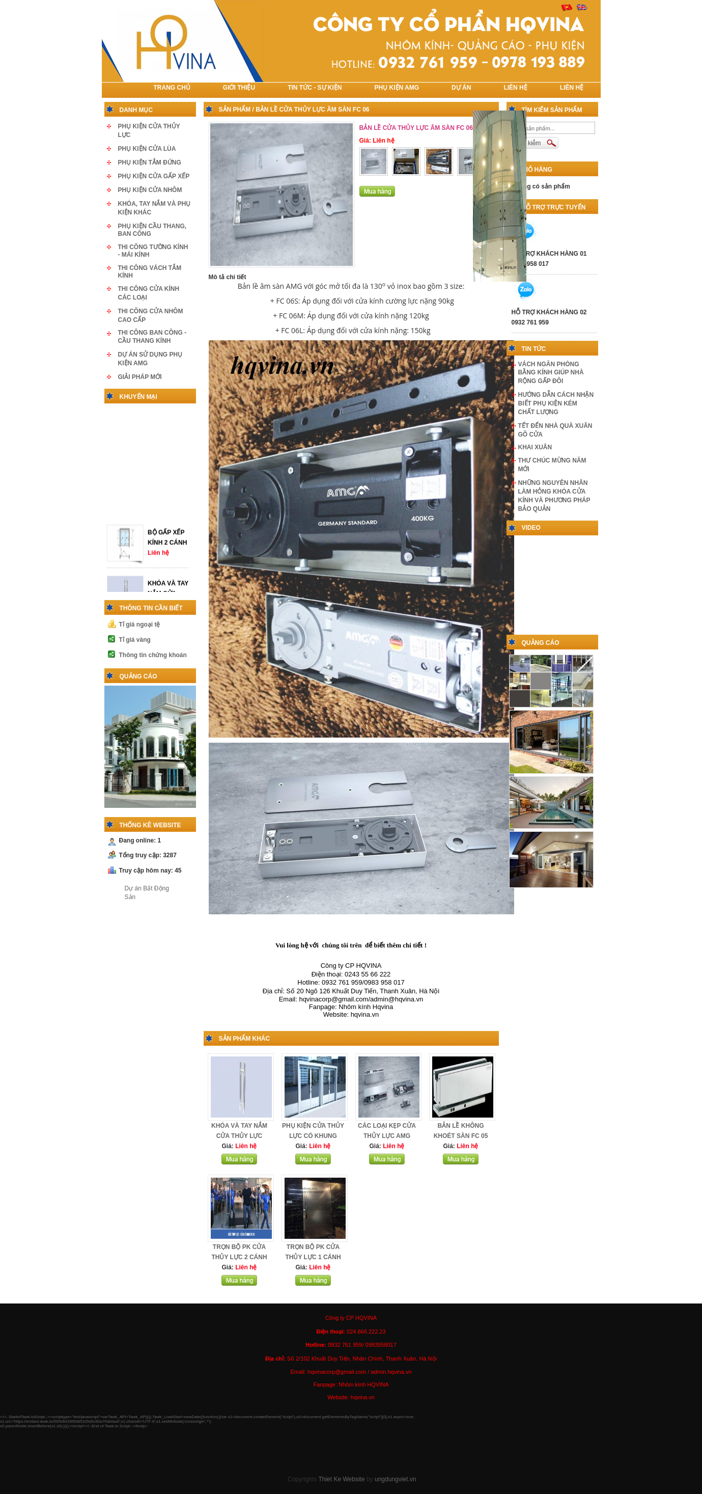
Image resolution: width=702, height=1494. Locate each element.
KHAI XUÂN (535, 447)
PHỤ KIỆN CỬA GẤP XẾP (154, 176)
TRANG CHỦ (172, 87)
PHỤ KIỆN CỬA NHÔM (150, 190)
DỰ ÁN (461, 87)
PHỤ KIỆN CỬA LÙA (147, 148)
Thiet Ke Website (341, 1479)
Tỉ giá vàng (135, 639)
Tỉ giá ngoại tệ (139, 624)
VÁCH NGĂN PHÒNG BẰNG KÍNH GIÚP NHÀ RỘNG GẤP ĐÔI (551, 373)
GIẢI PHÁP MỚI (140, 377)
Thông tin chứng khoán (153, 655)
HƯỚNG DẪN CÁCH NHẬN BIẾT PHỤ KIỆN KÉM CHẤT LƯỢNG (556, 403)
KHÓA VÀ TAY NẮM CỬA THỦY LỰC (168, 589)
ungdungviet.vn (395, 1479)
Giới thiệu (239, 87)
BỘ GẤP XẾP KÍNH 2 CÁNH (167, 532)
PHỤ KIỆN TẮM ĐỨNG (149, 162)
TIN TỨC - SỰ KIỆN (315, 87)
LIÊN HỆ (515, 87)
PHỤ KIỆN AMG (397, 87)
